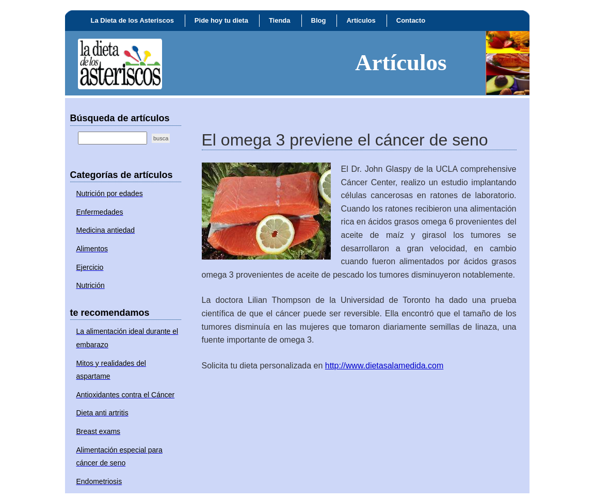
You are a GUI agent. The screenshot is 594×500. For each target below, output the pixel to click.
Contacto (410, 20)
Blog (318, 20)
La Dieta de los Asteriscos (132, 20)
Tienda (280, 20)
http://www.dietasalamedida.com (384, 365)
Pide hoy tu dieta (221, 20)
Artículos (360, 20)
